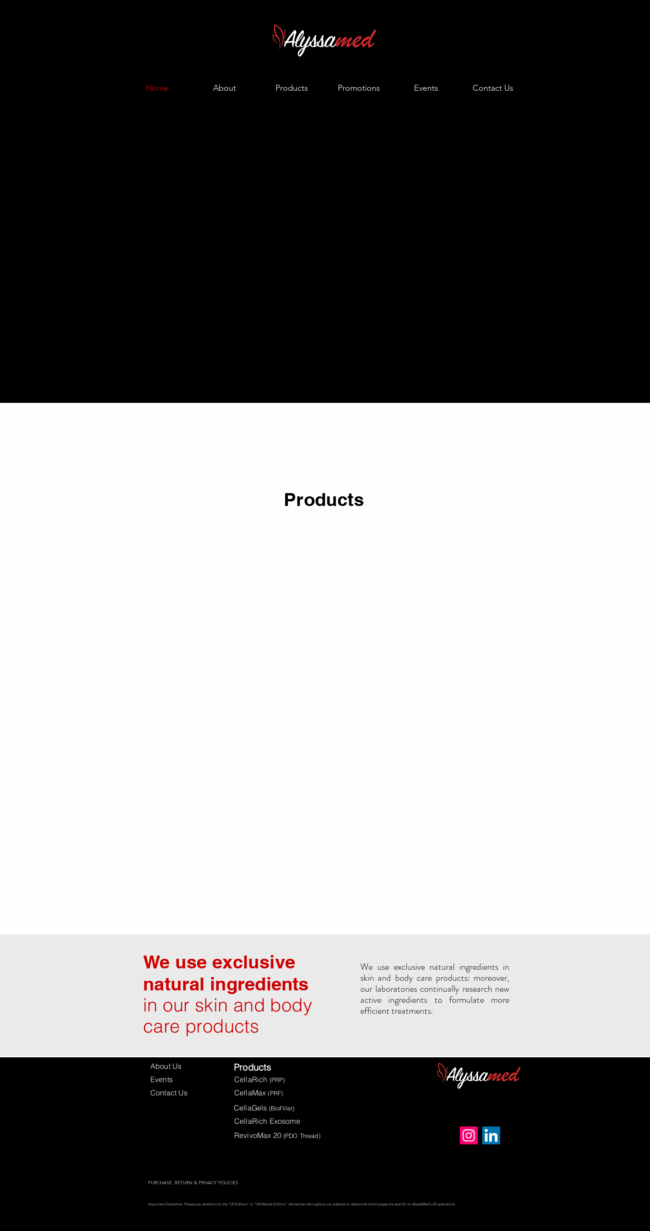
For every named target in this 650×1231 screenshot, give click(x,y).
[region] (173, 623)
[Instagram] (469, 1135)
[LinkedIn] (491, 1135)
